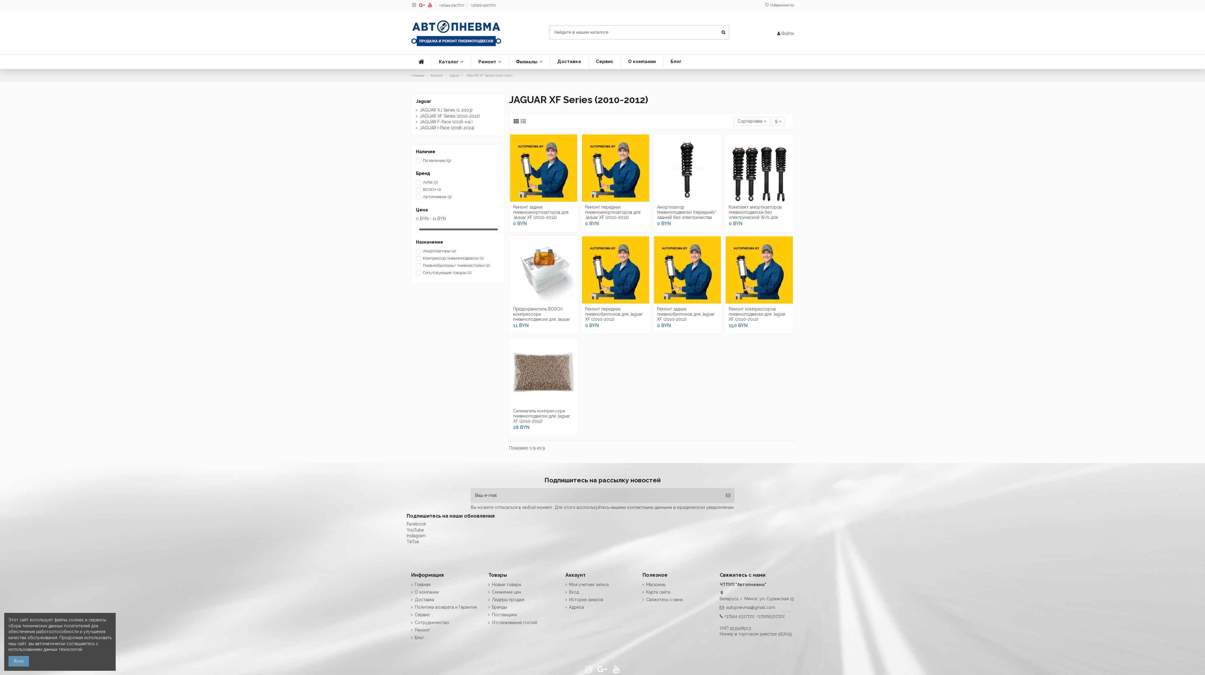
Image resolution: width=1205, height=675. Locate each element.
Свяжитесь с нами (664, 599)
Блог (419, 637)
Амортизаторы (439, 251)
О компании (427, 592)
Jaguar (423, 101)
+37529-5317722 (483, 5)
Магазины (655, 584)
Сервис (422, 614)
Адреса (576, 607)
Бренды (499, 607)
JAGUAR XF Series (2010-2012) (450, 116)
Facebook (416, 524)
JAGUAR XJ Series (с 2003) (446, 110)
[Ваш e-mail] (596, 495)
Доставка (424, 599)
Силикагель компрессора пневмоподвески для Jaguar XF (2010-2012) (541, 416)
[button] (451, 62)
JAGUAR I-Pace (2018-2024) (447, 127)
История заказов (586, 599)
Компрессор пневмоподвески (453, 258)
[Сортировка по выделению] (752, 121)
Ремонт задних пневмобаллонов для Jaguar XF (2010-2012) (686, 314)
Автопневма (437, 196)
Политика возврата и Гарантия (446, 607)
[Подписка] (728, 495)
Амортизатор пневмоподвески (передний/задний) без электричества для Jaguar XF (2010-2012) (686, 215)
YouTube (415, 530)
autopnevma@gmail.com (750, 607)
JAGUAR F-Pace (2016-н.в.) (446, 121)
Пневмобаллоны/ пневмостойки (456, 265)
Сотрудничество (432, 622)
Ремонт (422, 630)
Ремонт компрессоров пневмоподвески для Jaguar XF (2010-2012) (757, 314)
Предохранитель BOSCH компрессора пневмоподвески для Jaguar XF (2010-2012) (541, 316)
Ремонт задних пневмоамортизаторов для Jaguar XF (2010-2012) (540, 212)
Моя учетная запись (589, 584)
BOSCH (432, 189)
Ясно (19, 661)
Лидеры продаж (508, 599)
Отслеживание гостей (514, 622)
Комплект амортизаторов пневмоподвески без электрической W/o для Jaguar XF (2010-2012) (755, 215)
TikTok (413, 541)
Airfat (430, 182)
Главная (422, 584)
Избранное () (779, 5)
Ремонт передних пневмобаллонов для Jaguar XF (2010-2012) (614, 314)
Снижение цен (506, 592)
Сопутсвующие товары (447, 272)
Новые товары (506, 584)
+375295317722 (770, 616)
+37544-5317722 (452, 5)
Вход (574, 592)
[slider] (418, 229)
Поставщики (504, 614)
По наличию (437, 160)
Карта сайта (658, 592)
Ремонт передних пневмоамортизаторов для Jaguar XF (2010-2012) (612, 212)
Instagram (416, 535)
